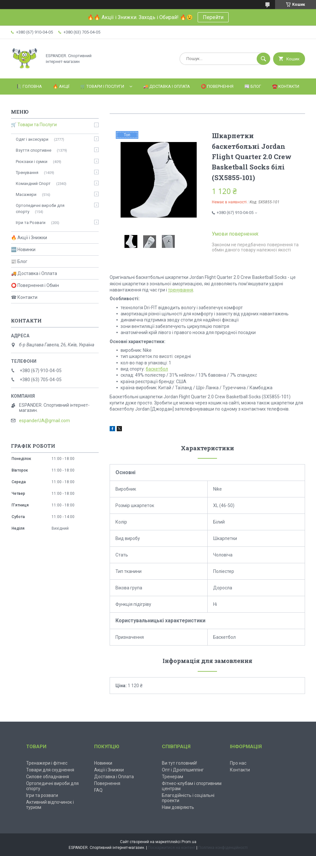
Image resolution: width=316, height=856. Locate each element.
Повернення (107, 783)
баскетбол (157, 369)
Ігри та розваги (42, 795)
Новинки (103, 763)
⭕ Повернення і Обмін (35, 285)
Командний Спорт (33, 183)
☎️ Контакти (285, 86)
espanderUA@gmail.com (44, 420)
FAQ (98, 790)
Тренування (27, 172)
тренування (180, 289)
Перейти (213, 17)
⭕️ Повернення (217, 86)
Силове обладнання (47, 776)
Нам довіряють (178, 807)
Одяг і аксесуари (32, 139)
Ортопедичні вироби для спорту (40, 208)
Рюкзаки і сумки (31, 161)
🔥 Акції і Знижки (29, 237)
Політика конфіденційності (223, 847)
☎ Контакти (24, 297)
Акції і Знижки (109, 769)
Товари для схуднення (50, 769)
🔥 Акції (61, 86)
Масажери (26, 194)
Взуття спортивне (33, 150)
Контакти (240, 769)
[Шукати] (263, 59)
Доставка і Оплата (114, 776)
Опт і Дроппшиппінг (183, 769)
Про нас (238, 763)
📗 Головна (29, 86)
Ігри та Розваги (30, 222)
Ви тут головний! (179, 763)
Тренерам (172, 776)
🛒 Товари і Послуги (102, 86)
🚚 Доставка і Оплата (166, 86)
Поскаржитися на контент (171, 847)
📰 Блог (252, 86)
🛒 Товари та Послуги (34, 124)
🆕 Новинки (23, 249)
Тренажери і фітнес (46, 763)
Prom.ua (189, 842)
